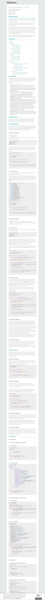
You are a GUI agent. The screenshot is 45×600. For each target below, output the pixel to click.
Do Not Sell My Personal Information (38, 596)
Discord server (19, 28)
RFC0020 (31, 121)
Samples (11, 61)
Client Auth (15, 71)
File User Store (17, 46)
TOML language (27, 137)
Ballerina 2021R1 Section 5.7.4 (22, 86)
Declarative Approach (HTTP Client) (21, 72)
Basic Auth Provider (16, 44)
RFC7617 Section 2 (12, 390)
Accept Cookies (38, 598)
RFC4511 (17, 174)
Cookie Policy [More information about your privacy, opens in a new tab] (18, 598)
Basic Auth (12, 42)
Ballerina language (31, 18)
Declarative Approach (16, 52)
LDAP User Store (18, 47)
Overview (11, 41)
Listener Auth (12, 43)
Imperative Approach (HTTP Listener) (21, 67)
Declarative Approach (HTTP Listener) (21, 63)
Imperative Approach (16, 53)
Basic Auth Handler (16, 48)
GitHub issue (11, 28)
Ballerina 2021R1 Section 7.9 (15, 93)
